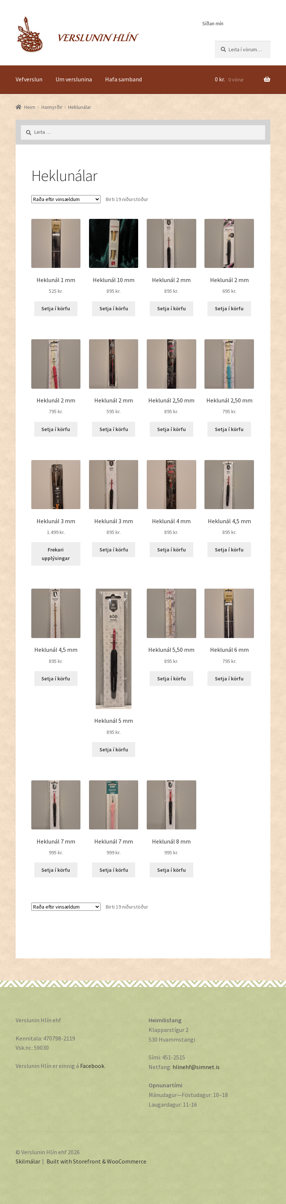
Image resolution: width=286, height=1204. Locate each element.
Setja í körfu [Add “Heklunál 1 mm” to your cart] (55, 308)
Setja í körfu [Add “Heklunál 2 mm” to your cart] (171, 308)
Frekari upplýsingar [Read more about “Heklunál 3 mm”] (56, 553)
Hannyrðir (52, 107)
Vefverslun (29, 79)
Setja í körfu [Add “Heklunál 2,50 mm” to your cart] (171, 429)
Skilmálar (28, 1161)
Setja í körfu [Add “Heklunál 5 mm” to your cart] (113, 749)
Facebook (92, 1065)
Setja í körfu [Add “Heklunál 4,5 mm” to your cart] (229, 549)
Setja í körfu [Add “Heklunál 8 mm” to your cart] (171, 870)
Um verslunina (73, 79)
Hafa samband (123, 79)
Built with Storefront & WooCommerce (96, 1161)
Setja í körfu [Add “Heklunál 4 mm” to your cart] (171, 549)
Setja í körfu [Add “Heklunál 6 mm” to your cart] (229, 678)
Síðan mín (212, 23)
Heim (29, 107)
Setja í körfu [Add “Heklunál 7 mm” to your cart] (55, 870)
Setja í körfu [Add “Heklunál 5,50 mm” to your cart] (171, 678)
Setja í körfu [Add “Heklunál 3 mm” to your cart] (113, 549)
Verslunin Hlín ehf (77, 35)
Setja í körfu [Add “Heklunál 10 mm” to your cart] (113, 308)
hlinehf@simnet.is (196, 1067)
